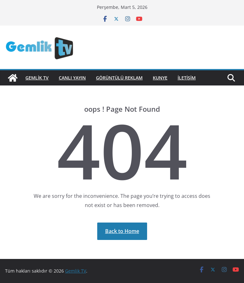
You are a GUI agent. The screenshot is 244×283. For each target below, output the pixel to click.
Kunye (160, 78)
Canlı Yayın (72, 78)
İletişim (187, 78)
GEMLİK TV (37, 78)
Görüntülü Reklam (119, 78)
